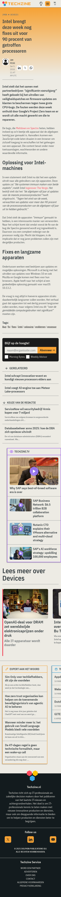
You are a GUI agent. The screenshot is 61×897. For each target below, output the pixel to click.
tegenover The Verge (37, 188)
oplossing (28, 326)
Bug (4, 326)
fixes (14, 326)
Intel (20, 326)
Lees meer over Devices (23, 574)
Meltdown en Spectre (27, 128)
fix (9, 326)
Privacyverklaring (30, 885)
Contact (30, 878)
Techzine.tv (22, 451)
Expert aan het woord (24, 669)
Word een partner (30, 868)
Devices (14, 14)
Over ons (30, 875)
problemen (40, 326)
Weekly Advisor (39, 356)
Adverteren (30, 871)
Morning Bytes (17, 356)
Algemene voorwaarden (30, 882)
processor (51, 326)
